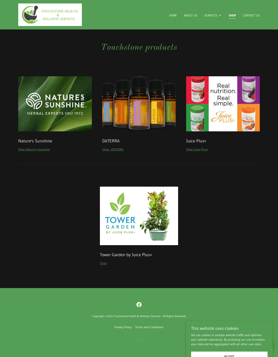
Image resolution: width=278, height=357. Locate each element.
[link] (50, 14)
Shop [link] (232, 15)
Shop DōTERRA (113, 149)
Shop (103, 263)
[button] (213, 15)
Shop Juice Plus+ (197, 149)
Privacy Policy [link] (123, 327)
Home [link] (173, 15)
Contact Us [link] (251, 15)
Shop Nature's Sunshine (34, 149)
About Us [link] (190, 15)
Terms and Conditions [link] (149, 327)
